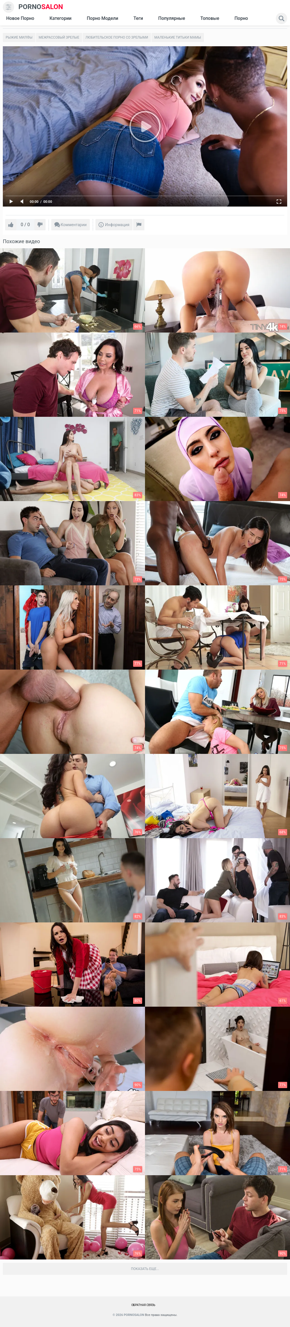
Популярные (171, 18)
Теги (138, 18)
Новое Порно (20, 18)
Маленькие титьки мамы (177, 37)
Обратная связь (143, 1305)
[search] (281, 18)
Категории (61, 18)
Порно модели (102, 18)
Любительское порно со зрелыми (117, 37)
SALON (40, 7)
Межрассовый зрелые (59, 37)
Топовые (209, 18)
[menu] (8, 7)
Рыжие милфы (19, 37)
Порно (241, 18)
